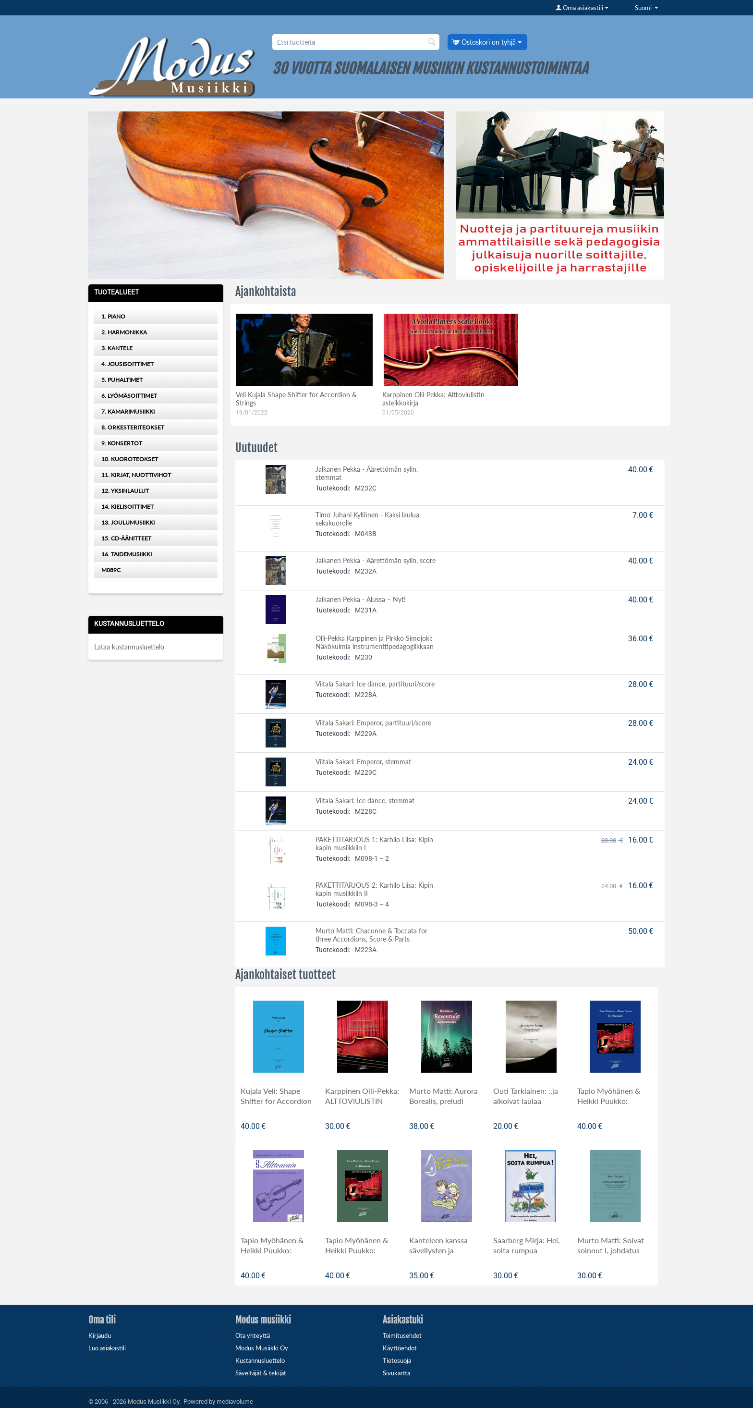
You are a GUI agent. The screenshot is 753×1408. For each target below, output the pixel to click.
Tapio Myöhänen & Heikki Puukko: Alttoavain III (356, 1250)
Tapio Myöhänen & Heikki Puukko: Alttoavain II (608, 1100)
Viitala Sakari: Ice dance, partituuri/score (375, 684)
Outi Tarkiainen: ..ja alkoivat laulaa (525, 1095)
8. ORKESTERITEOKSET (132, 427)
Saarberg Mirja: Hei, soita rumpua (526, 1245)
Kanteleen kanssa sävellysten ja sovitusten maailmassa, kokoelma (446, 1255)
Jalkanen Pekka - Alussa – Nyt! (361, 599)
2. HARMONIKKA (124, 332)
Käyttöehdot (400, 1348)
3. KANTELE (117, 348)
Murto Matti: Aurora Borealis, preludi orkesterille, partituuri (446, 1100)
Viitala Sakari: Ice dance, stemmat (365, 800)
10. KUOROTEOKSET (129, 459)
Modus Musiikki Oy (261, 1348)
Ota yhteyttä (252, 1335)
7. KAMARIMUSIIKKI (128, 411)
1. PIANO (113, 316)
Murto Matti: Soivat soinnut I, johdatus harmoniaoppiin (610, 1250)
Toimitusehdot (402, 1335)
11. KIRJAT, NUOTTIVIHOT (136, 474)
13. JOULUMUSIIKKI (128, 522)
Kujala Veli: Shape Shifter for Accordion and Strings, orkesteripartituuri (276, 1106)
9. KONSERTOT (121, 443)
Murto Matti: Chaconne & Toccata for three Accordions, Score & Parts (371, 935)
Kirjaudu (99, 1335)
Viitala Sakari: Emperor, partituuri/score (373, 723)
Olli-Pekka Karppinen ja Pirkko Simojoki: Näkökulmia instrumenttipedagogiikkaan (375, 642)
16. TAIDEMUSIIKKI (126, 554)
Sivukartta (396, 1373)
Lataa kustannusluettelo (129, 647)
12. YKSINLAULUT (125, 490)
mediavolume (235, 1401)
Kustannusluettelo (260, 1360)
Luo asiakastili (107, 1348)
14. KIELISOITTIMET (127, 506)
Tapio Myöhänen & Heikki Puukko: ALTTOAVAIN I (272, 1250)
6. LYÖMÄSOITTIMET (129, 395)
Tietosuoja (397, 1360)
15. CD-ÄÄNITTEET (126, 538)
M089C (111, 570)
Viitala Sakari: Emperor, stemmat (363, 762)
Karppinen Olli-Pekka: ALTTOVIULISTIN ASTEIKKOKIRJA (362, 1100)
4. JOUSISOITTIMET (127, 363)
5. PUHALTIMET (122, 379)
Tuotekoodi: (333, 488)
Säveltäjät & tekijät (260, 1373)
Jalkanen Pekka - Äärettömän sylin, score (376, 560)
